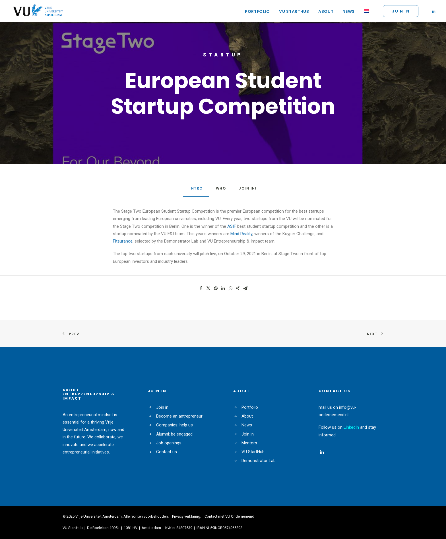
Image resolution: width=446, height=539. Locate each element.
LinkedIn (351, 427)
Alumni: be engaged (174, 434)
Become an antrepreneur (179, 416)
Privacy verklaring (186, 516)
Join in (162, 407)
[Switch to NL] (364, 11)
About (326, 11)
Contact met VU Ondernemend (229, 516)
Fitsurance (123, 241)
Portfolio (257, 11)
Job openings (168, 443)
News (348, 11)
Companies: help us (174, 425)
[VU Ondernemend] (38, 11)
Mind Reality (241, 233)
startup (223, 54)
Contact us (166, 451)
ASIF (231, 226)
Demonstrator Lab (258, 460)
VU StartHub (294, 11)
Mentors (249, 443)
